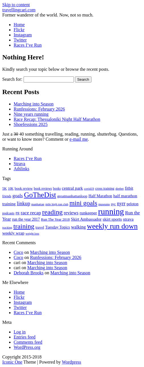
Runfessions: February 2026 (39, 109)
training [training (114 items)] (23, 226)
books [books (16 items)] (57, 188)
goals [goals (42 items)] (17, 195)
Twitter (20, 40)
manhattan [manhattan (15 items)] (37, 204)
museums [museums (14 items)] (104, 204)
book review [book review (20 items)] (24, 188)
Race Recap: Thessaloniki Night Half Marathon (57, 119)
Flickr (19, 29)
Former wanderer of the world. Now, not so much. (47, 15)
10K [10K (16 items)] (11, 188)
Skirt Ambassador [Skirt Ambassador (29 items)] (86, 219)
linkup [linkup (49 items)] (23, 203)
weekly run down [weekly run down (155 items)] (112, 226)
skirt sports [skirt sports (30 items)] (112, 219)
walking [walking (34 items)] (78, 227)
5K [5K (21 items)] (4, 188)
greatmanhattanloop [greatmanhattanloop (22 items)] (72, 196)
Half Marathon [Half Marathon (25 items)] (100, 196)
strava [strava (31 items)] (128, 219)
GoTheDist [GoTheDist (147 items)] (40, 195)
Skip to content (16, 4)
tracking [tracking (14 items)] (7, 227)
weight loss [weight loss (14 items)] (32, 233)
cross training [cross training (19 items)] (104, 188)
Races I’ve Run (28, 45)
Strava (19, 163)
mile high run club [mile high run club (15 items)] (56, 204)
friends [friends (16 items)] (6, 196)
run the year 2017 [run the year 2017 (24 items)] (26, 219)
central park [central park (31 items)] (72, 188)
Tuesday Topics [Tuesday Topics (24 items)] (57, 227)
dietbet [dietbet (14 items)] (119, 188)
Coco (18, 252)
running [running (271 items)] (111, 211)
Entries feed (25, 337)
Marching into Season (33, 103)
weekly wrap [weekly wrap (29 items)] (13, 233)
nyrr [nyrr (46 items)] (121, 203)
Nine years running (31, 114)
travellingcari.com (19, 9)
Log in (20, 331)
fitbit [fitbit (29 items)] (129, 188)
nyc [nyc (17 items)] (113, 204)
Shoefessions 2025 (31, 124)
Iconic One (12, 362)
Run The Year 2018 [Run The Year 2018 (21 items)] (55, 219)
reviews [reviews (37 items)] (71, 212)
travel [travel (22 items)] (40, 227)
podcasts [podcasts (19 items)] (8, 213)
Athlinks (21, 168)
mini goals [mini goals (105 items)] (83, 203)
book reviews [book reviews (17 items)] (43, 188)
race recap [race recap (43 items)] (31, 212)
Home (19, 24)
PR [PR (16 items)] (18, 213)
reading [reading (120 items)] (52, 212)
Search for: (12, 79)
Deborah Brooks (28, 272)
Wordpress (71, 362)
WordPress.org (27, 347)
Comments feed (28, 342)
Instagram (23, 34)
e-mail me (79, 139)
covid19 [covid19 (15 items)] (89, 188)
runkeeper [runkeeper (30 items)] (88, 212)
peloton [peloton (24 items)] (133, 204)
